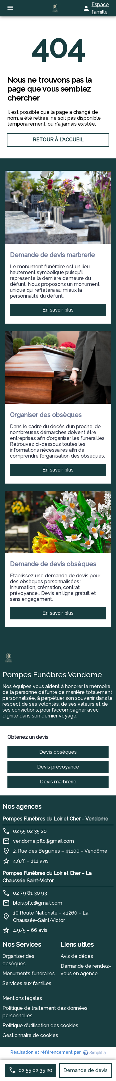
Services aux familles (26, 983)
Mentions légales (22, 998)
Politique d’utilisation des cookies (40, 1025)
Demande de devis (85, 1070)
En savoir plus (58, 309)
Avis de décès (77, 956)
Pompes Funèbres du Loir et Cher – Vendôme (55, 819)
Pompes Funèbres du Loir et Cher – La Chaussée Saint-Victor (47, 877)
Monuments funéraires (28, 973)
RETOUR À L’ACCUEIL (58, 140)
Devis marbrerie (58, 782)
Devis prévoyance (58, 767)
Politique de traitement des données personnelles (45, 1012)
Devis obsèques (58, 752)
